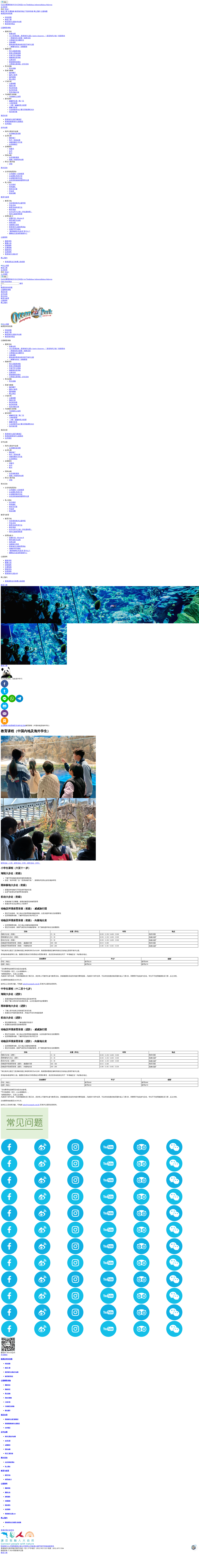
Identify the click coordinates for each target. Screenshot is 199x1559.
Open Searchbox (6, 281)
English (3, 5)
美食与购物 (8, 1398)
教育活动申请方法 (15, 207)
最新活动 (7, 1385)
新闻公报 (18, 1546)
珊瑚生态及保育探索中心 (18, 233)
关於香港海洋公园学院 (17, 203)
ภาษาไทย (25, 5)
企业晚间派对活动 (15, 178)
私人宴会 (7, 1466)
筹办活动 (4, 168)
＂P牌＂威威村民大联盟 (18, 105)
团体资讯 (8, 250)
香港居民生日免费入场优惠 (15, 262)
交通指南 (11, 11)
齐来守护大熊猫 (15, 55)
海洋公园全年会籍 (10, 1436)
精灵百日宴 (13, 189)
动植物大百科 (14, 225)
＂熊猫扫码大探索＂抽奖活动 (20, 38)
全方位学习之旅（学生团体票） (20, 212)
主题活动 (12, 60)
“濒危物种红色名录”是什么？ (19, 231)
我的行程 (12, 86)
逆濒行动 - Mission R (16, 218)
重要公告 (8, 243)
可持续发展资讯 (48, 1546)
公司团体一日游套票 (16, 174)
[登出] (7, 9)
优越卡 (11, 149)
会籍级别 (7, 1445)
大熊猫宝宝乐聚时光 (16, 40)
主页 (2, 725)
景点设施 (12, 68)
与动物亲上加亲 (15, 96)
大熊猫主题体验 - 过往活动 (19, 64)
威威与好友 (13, 107)
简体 (10, 5)
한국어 (14, 5)
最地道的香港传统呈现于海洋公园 (21, 44)
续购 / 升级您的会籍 (16, 159)
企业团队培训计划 (15, 176)
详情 (10, 164)
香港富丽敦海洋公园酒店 (14, 121)
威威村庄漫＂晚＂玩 (16, 101)
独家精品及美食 (15, 57)
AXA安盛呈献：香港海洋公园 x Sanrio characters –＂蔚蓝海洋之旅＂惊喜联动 (37, 36)
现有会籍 (7, 1449)
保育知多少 (8, 1479)
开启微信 (4, 1355)
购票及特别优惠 (6, 13)
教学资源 (12, 209)
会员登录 (4, 7)
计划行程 (7, 1402)
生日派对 (12, 184)
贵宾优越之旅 (14, 92)
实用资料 (8, 252)
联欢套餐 (12, 193)
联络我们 (4, 1546)
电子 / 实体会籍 (14, 140)
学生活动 (12, 205)
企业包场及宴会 (9, 1462)
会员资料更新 (14, 157)
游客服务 (8, 245)
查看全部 (12, 34)
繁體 (7, 5)
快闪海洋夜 (13, 112)
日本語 (19, 5)
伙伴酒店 (8, 124)
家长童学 (7, 1410)
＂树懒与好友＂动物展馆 (18, 47)
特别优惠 (8, 17)
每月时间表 (13, 90)
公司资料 (25, 1546)
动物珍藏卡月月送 (15, 142)
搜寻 (21, 283)
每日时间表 (13, 88)
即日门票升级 (9, 1453)
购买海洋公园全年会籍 (13, 22)
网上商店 (12, 79)
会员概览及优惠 (15, 133)
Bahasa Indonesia (35, 5)
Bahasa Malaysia (46, 5)
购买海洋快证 (20, 11)
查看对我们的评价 (7, 1530)
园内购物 (12, 77)
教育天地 (15, 725)
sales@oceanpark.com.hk (31, 984)
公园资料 (4, 237)
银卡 (10, 153)
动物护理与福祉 (15, 229)
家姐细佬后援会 (15, 62)
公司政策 (32, 1546)
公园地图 (44, 11)
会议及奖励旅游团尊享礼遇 (19, 180)
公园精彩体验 (6, 28)
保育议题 (12, 222)
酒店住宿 (4, 115)
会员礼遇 (7, 1441)
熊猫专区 (7, 1389)
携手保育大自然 (15, 220)
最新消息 (8, 241)
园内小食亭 (13, 75)
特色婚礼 (12, 187)
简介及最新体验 (15, 51)
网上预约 (37, 11)
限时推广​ (12, 138)
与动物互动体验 (9, 1406)
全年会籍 (4, 127)
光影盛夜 (12, 42)
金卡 (10, 151)
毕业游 (11, 191)
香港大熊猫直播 (15, 53)
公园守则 (39, 1546)
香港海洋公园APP (11, 254)
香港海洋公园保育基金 (17, 227)
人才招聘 (4, 274)
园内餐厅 (12, 73)
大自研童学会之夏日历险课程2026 (21, 109)
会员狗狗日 (13, 144)
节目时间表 (29, 11)
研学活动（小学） (7, 863)
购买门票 (4, 11)
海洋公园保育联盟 (15, 214)
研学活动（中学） (20, 863)
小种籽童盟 (13, 103)
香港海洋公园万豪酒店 (13, 119)
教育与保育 (5, 197)
